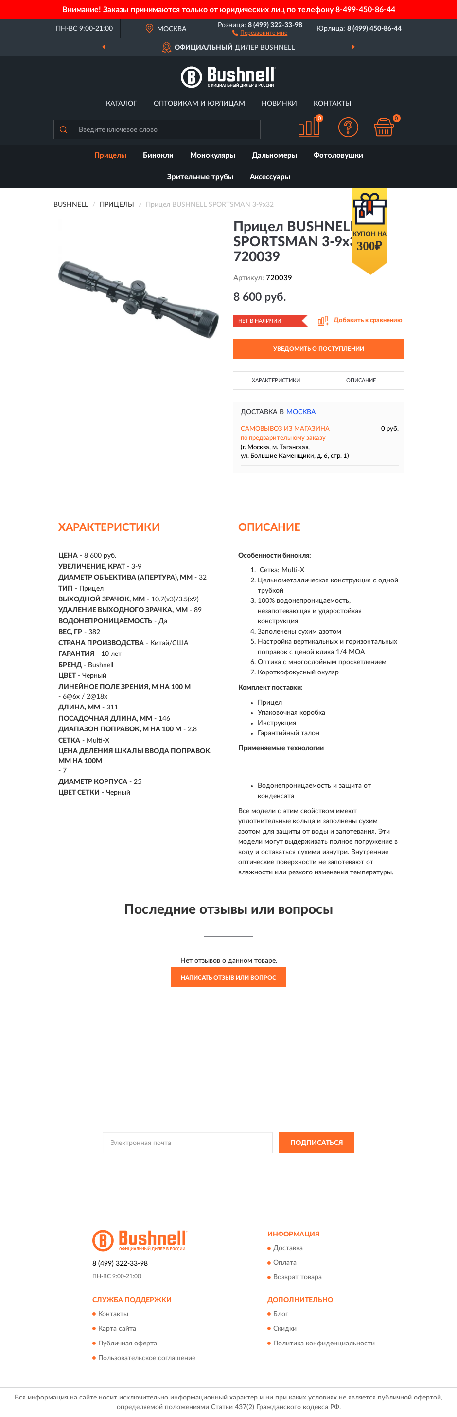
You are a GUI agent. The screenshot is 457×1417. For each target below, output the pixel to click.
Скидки (285, 1329)
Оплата (285, 1263)
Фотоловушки (338, 155)
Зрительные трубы (200, 177)
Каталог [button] (121, 103)
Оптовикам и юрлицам (199, 103)
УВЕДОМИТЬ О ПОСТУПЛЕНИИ (318, 349)
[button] (259, 32)
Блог (280, 1314)
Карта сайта (117, 1329)
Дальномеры (274, 155)
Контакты (333, 103)
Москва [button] (301, 412)
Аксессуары (270, 177)
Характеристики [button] (276, 380)
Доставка (288, 1248)
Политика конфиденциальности (324, 1343)
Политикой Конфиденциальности (276, 1164)
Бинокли (158, 155)
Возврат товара (297, 1277)
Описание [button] (361, 380)
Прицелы (110, 155)
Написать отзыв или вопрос (228, 978)
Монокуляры (212, 155)
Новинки (279, 103)
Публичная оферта (127, 1343)
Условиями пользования (215, 1173)
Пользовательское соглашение (146, 1358)
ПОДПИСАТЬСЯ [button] (316, 1143)
